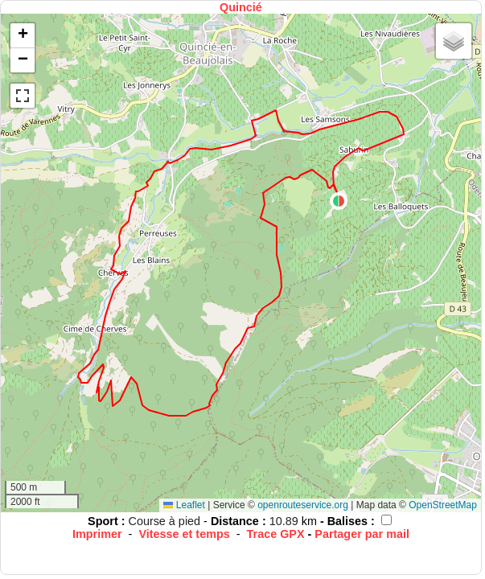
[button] (338, 201)
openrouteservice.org (302, 505)
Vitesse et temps (183, 534)
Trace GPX (276, 534)
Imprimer (97, 534)
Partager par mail (361, 534)
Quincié (241, 7)
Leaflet (183, 505)
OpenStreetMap (443, 505)
